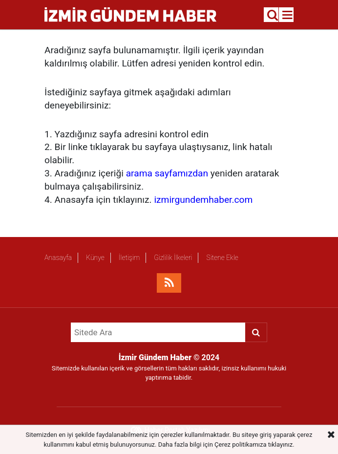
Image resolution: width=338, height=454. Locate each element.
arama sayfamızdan (167, 173)
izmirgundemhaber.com (203, 199)
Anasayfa (58, 257)
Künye (95, 257)
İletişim (129, 257)
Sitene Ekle (222, 257)
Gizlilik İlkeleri (173, 257)
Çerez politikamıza (240, 444)
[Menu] (287, 15)
